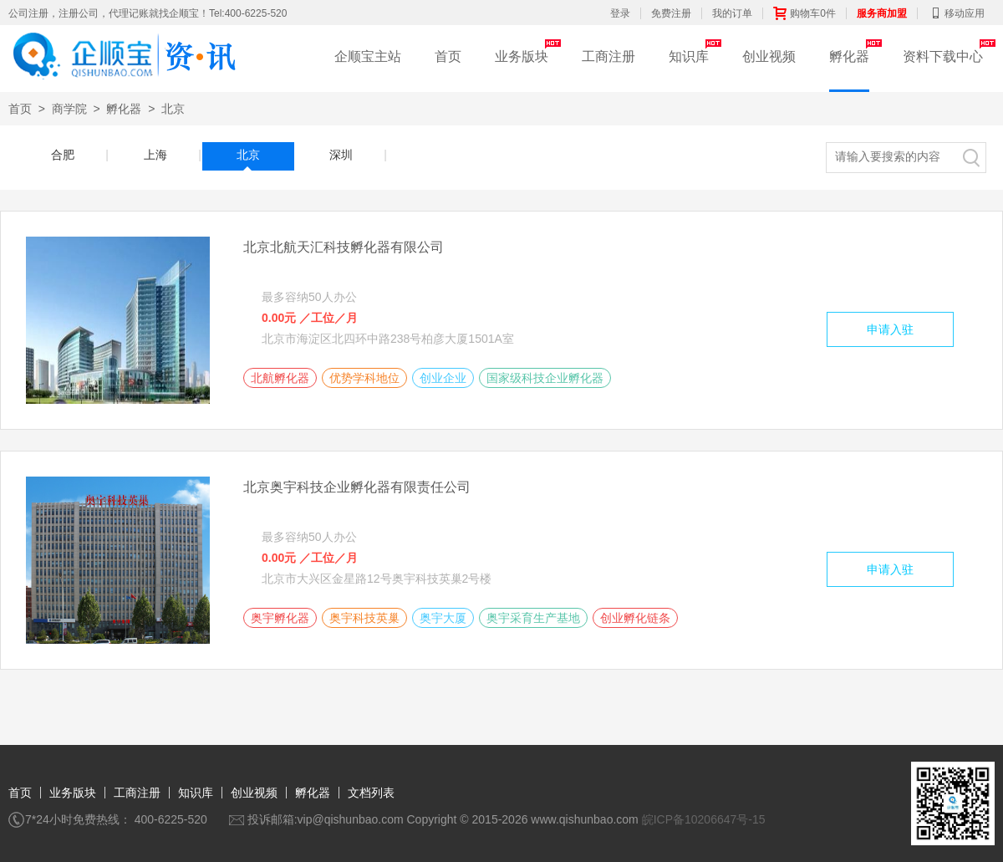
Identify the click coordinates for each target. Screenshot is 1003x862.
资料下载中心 (943, 56)
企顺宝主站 (367, 56)
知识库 (689, 56)
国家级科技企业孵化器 (544, 378)
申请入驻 (890, 329)
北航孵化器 (280, 378)
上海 (168, 154)
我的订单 (732, 13)
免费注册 (671, 13)
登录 (620, 13)
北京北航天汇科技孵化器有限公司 (343, 247)
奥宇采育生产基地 (533, 618)
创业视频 (769, 56)
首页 (448, 56)
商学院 (69, 108)
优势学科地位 (364, 378)
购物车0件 (804, 13)
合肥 (75, 154)
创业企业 (443, 378)
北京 (173, 108)
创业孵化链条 (635, 618)
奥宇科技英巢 (364, 618)
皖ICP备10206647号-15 (704, 819)
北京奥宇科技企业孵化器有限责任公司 (357, 487)
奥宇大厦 (443, 618)
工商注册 (608, 56)
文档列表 (371, 792)
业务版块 (521, 56)
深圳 (354, 154)
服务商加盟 (882, 13)
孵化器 (849, 56)
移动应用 (956, 13)
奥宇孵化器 (280, 618)
